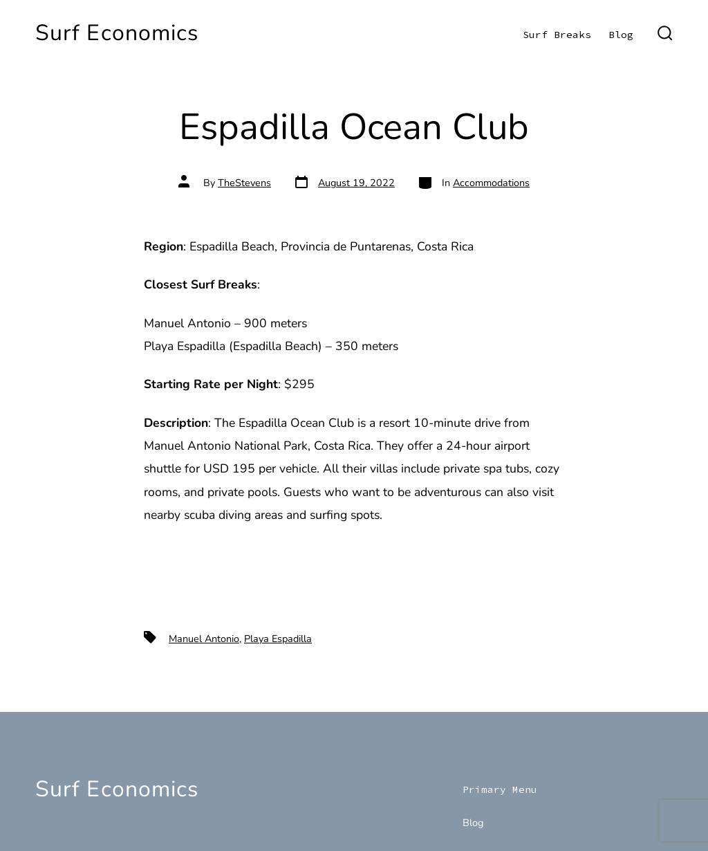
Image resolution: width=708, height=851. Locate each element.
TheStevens (244, 183)
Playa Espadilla (278, 639)
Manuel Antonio (204, 639)
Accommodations (491, 183)
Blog (620, 34)
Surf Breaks (557, 34)
